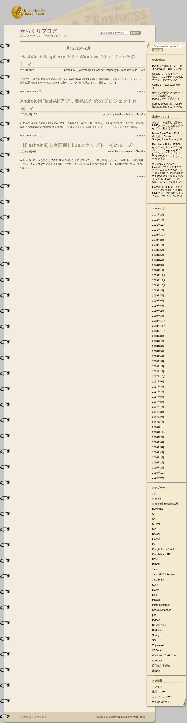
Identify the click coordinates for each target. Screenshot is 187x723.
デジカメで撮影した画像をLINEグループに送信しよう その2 (167, 125)
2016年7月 (158, 437)
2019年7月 (158, 295)
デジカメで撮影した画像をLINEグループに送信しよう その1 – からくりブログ (167, 192)
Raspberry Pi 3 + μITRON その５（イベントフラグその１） (167, 147)
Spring (156, 635)
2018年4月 (158, 356)
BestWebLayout (118, 716)
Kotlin (155, 584)
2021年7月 (158, 229)
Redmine (157, 630)
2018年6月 (158, 346)
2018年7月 (158, 341)
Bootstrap (157, 508)
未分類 (156, 670)
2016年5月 (158, 447)
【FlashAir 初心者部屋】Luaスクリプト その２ (71, 145)
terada (118, 114)
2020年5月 (158, 255)
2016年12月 (159, 427)
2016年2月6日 (28, 151)
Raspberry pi (112, 70)
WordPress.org (160, 701)
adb (154, 493)
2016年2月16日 (29, 114)
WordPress (138, 716)
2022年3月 (158, 219)
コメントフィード (162, 696)
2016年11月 (159, 432)
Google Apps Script (163, 549)
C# (153, 518)
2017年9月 (158, 381)
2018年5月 (158, 351)
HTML (155, 559)
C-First (156, 523)
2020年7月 (158, 245)
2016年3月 (158, 457)
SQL (154, 640)
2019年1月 (158, 315)
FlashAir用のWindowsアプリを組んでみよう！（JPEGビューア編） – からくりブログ (167, 177)
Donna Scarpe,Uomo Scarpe (164, 138)
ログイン (157, 686)
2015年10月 (159, 472)
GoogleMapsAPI (161, 554)
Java (154, 569)
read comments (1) (31, 135)
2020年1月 (158, 270)
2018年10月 (159, 331)
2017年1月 (158, 422)
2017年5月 (158, 401)
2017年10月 (159, 376)
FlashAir (98, 70)
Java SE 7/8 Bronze (163, 574)
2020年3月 (158, 265)
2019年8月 (158, 290)
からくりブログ (38, 30)
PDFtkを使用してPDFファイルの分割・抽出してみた (167, 67)
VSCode (157, 650)
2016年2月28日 (29, 70)
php (154, 615)
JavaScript (158, 579)
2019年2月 (158, 310)
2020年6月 (158, 250)
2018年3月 (158, 361)
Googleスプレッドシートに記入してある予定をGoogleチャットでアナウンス (167, 76)
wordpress (158, 660)
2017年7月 (158, 391)
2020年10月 (159, 234)
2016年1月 (158, 467)
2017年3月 (158, 412)
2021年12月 (159, 224)
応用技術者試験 (161, 665)
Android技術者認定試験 (165, 503)
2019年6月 (158, 300)
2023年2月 (158, 214)
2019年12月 (159, 275)
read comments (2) (31, 91)
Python (156, 620)
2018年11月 (159, 325)
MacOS (156, 599)
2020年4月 (158, 260)
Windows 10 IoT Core (133, 70)
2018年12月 (159, 320)
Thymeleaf (158, 645)
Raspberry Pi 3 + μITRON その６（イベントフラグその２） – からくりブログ (167, 155)
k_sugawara (125, 151)
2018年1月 (158, 371)
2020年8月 (158, 239)
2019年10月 (159, 285)
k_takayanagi (83, 70)
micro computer (161, 604)
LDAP (155, 589)
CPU (154, 529)
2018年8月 (158, 336)
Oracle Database (161, 610)
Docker (156, 534)
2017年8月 (158, 386)
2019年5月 (158, 305)
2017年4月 (158, 406)
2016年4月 (158, 452)
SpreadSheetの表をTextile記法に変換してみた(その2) (167, 105)
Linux (155, 594)
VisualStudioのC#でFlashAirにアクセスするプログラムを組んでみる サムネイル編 (167, 169)
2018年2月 (158, 366)
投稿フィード (159, 691)
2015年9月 (158, 477)
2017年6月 (158, 396)
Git (153, 544)
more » (141, 91)
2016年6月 (158, 442)
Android (130, 114)
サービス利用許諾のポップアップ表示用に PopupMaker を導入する (167, 95)
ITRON (156, 564)
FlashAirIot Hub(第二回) (165, 187)
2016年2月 (158, 462)
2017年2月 (158, 417)
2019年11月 (159, 280)
